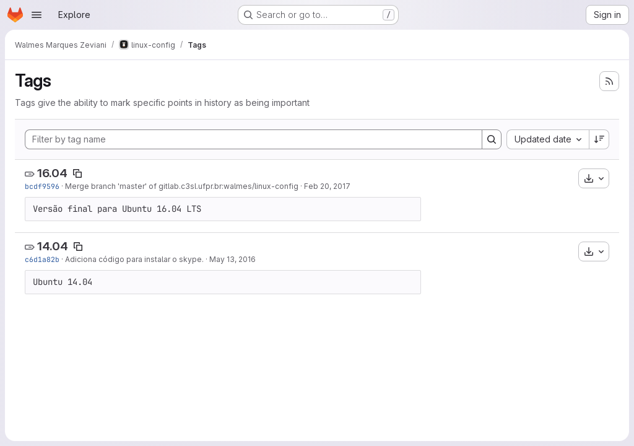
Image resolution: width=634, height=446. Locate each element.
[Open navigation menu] (36, 15)
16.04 (52, 173)
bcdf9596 (42, 186)
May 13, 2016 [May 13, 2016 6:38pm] (232, 259)
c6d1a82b (42, 259)
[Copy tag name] (77, 173)
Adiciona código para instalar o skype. (134, 259)
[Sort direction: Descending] (599, 139)
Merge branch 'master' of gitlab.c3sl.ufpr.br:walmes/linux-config (181, 186)
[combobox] (547, 139)
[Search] (492, 139)
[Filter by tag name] (253, 139)
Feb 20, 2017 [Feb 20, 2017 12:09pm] (327, 186)
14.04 (52, 246)
